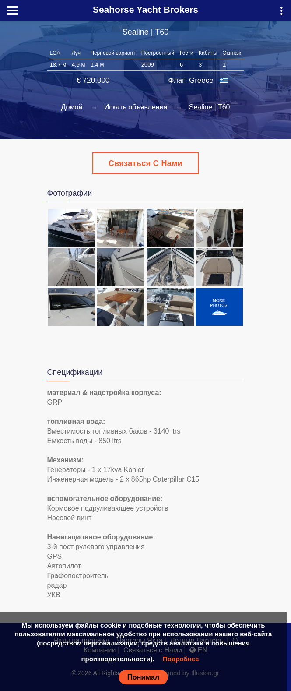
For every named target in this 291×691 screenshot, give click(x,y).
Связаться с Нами (146, 163)
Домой (72, 107)
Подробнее (181, 659)
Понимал (143, 677)
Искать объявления (136, 107)
